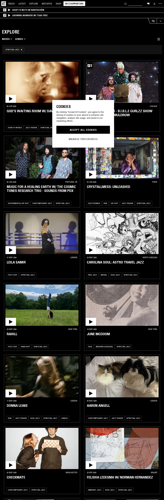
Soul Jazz (115, 275)
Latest (22, 3)
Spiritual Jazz (47, 127)
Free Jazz (92, 275)
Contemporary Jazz (42, 203)
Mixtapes (47, 3)
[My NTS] (154, 3)
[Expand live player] (160, 21)
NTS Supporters (74, 3)
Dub (105, 203)
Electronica (94, 203)
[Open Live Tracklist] (152, 21)
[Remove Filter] (14, 49)
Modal (104, 275)
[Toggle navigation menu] (160, 3)
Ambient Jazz (94, 490)
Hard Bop (25, 346)
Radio (11, 3)
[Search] (125, 3)
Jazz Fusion (31, 127)
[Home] (3, 3)
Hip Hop (114, 203)
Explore (33, 3)
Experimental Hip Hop (18, 203)
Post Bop (12, 275)
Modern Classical (104, 346)
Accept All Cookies (83, 129)
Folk (90, 346)
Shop (58, 3)
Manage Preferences (83, 139)
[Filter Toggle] (158, 39)
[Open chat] (148, 3)
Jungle (64, 418)
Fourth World (15, 127)
